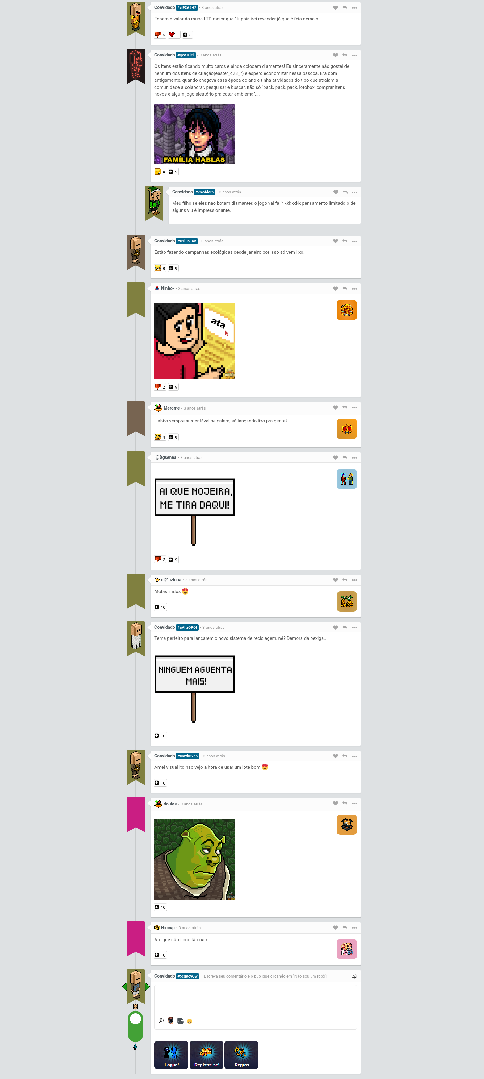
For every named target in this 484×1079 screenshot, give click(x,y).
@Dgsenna (166, 457)
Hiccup (168, 927)
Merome (172, 408)
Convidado (164, 7)
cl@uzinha (171, 579)
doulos (170, 803)
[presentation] (309, 1055)
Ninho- (167, 288)
